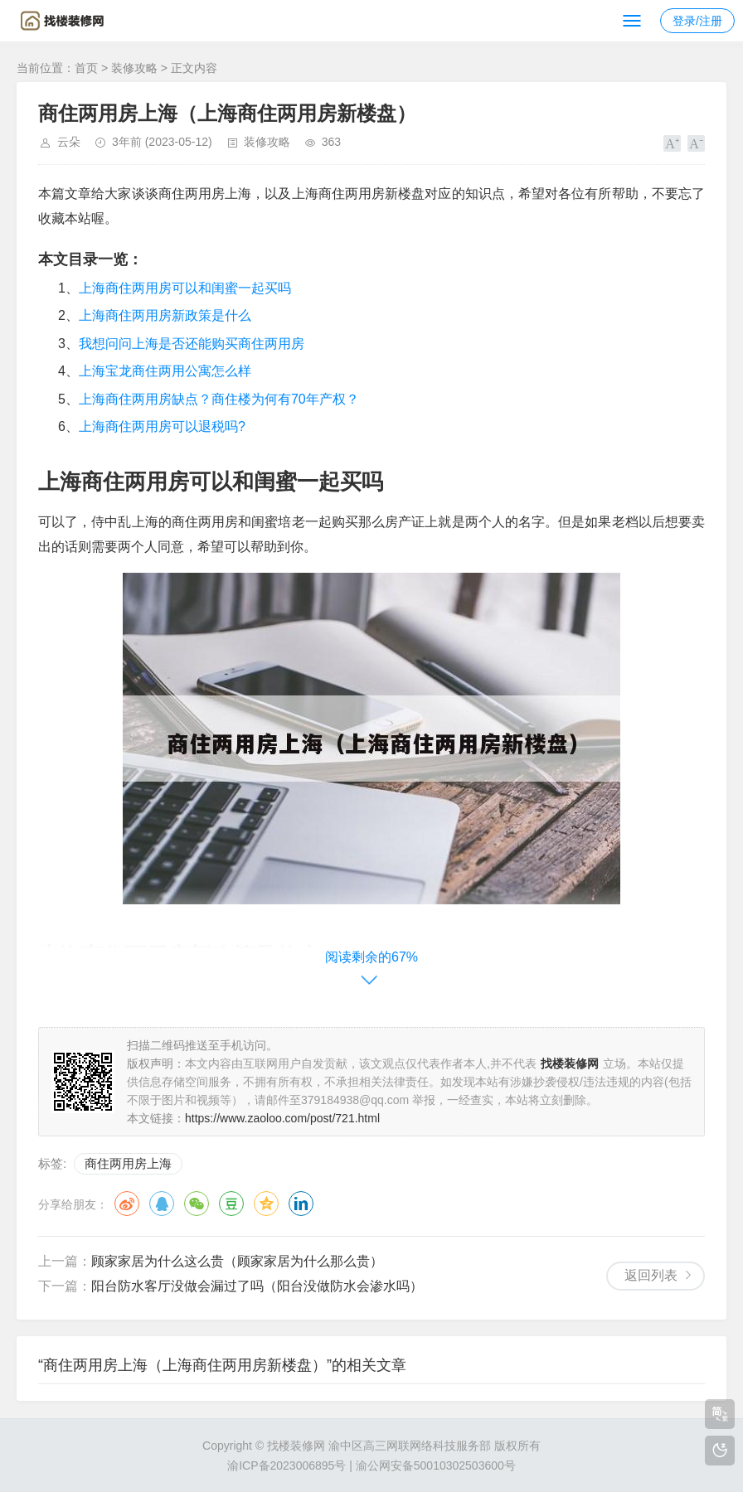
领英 (301, 1203)
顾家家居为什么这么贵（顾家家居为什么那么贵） (237, 1261)
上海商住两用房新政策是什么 (165, 315)
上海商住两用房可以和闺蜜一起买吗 (185, 288)
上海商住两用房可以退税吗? (162, 426)
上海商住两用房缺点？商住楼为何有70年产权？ (219, 399)
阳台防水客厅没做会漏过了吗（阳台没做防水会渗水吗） (257, 1286)
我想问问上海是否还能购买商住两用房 (191, 344)
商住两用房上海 (128, 1163)
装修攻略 (134, 68)
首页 (86, 68)
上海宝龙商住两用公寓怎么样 (165, 371)
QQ (161, 1203)
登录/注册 (697, 20)
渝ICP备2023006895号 (286, 1465)
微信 (196, 1203)
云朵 (68, 141)
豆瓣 (231, 1203)
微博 (126, 1203)
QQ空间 (266, 1203)
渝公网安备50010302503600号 (436, 1465)
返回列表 (650, 1275)
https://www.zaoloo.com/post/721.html (282, 1118)
